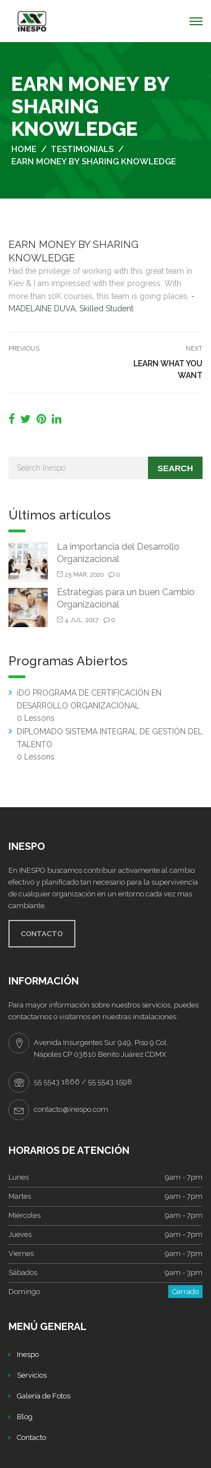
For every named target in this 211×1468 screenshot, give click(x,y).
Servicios (32, 1375)
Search (175, 468)
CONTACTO (42, 933)
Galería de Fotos (43, 1396)
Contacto (31, 1437)
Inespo (28, 1354)
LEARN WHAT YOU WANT (168, 369)
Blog (25, 1416)
